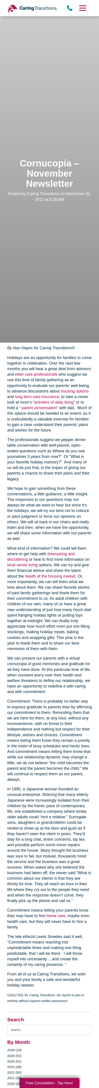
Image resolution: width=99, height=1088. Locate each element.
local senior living (22, 565)
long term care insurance (37, 397)
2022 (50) (14, 1072)
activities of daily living (53, 402)
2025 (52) (14, 1056)
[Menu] (82, 8)
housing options (75, 391)
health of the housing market (50, 576)
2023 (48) (14, 1067)
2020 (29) (14, 1084)
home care (56, 916)
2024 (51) (14, 1061)
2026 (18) (14, 1050)
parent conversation (39, 408)
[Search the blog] (49, 1030)
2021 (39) (14, 1078)
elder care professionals (36, 374)
